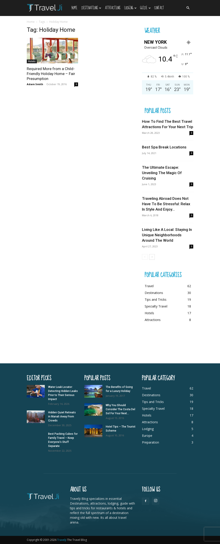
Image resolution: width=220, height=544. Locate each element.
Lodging (130, 8)
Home (74, 8)
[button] (187, 8)
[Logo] (48, 7)
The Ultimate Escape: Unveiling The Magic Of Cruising (162, 172)
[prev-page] (145, 257)
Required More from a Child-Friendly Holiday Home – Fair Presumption (51, 73)
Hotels (32, 61)
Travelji (62, 540)
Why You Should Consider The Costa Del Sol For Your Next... (120, 409)
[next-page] (152, 257)
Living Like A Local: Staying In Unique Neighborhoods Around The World (167, 235)
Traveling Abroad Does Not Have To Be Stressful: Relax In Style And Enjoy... (166, 204)
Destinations (91, 8)
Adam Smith (35, 84)
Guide (145, 8)
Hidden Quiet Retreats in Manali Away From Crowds (62, 416)
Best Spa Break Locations (164, 147)
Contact (159, 8)
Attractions (112, 8)
